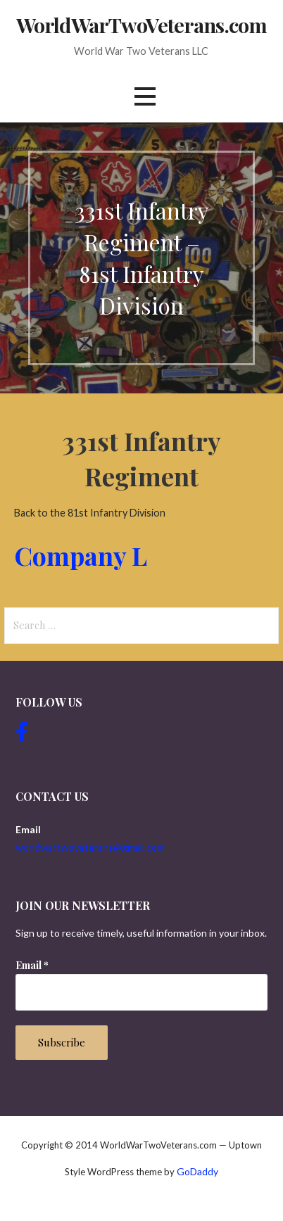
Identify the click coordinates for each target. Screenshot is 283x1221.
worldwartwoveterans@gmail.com (90, 847)
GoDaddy (197, 1171)
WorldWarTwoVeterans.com (141, 24)
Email (32, 965)
